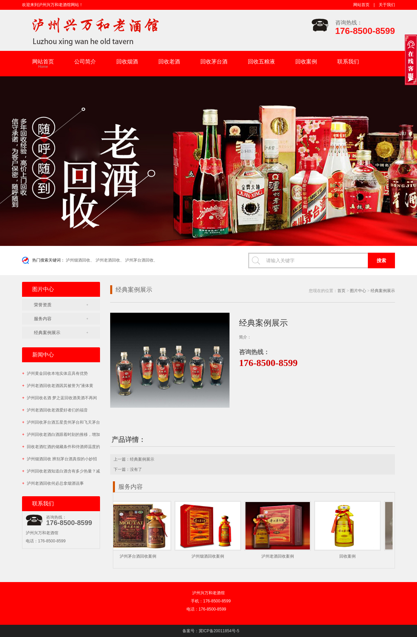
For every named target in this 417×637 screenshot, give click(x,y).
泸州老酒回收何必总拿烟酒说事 (53, 483)
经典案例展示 (47, 332)
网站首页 (361, 4)
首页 (341, 290)
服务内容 (43, 318)
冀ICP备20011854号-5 (219, 631)
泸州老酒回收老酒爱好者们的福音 (55, 410)
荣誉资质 (43, 304)
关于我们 (387, 4)
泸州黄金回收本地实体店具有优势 (55, 373)
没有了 (136, 469)
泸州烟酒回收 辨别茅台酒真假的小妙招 (59, 459)
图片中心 (358, 290)
